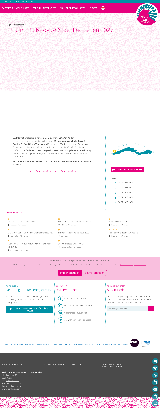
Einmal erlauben (94, 272)
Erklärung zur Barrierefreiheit (49, 344)
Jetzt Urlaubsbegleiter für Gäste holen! (29, 309)
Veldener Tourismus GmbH (40, 171)
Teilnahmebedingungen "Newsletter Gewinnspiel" (112, 365)
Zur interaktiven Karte (127, 169)
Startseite (6, 2)
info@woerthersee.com (11, 386)
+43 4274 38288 (12, 380)
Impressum (7, 344)
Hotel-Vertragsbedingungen (77, 344)
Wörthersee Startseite (24, 2)
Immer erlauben (69, 272)
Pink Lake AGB (77, 365)
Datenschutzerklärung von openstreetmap (133, 265)
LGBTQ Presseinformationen (54, 365)
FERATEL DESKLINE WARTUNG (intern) (106, 344)
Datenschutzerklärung (24, 344)
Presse (126, 344)
